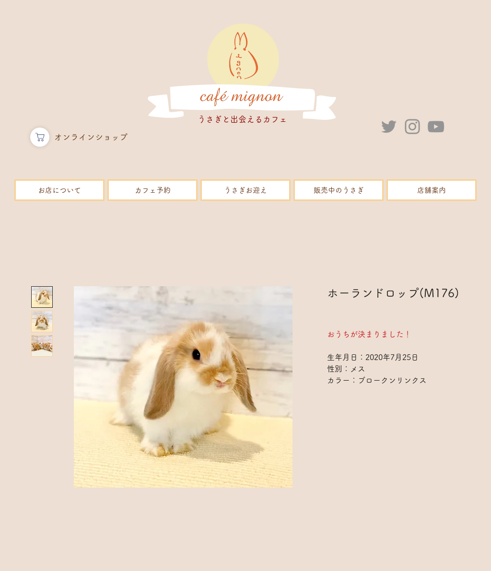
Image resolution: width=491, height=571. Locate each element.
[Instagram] (412, 127)
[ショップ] (39, 137)
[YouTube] (436, 127)
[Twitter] (389, 127)
